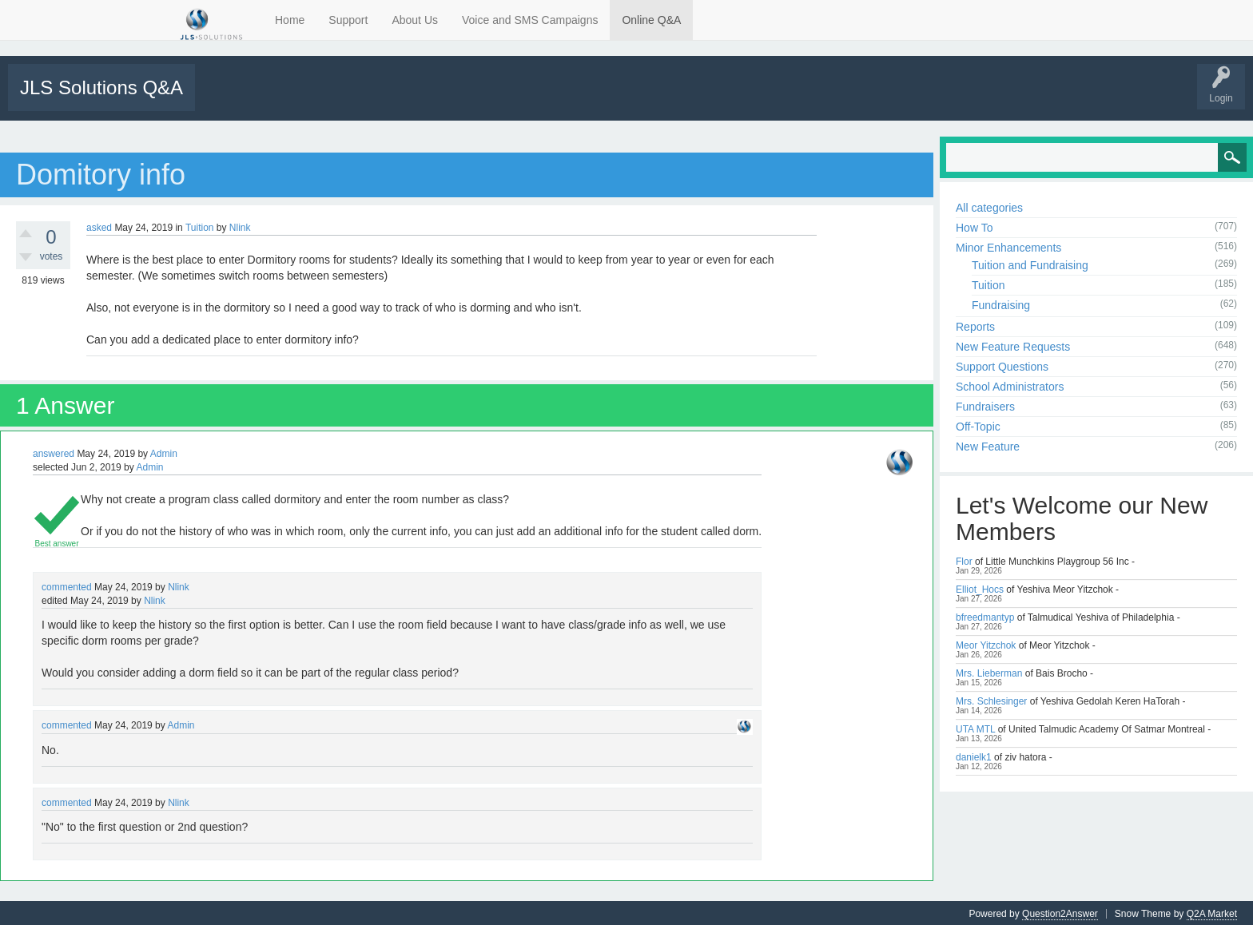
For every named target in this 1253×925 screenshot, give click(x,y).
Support (348, 20)
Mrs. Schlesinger (991, 699)
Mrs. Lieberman (989, 671)
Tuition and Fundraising (1030, 263)
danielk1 (974, 755)
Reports (975, 325)
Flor (964, 560)
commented (67, 585)
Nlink (240, 226)
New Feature (988, 445)
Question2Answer (1060, 912)
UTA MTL (975, 727)
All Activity (226, 98)
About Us (415, 20)
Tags (341, 98)
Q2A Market (1212, 912)
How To (974, 226)
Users (448, 98)
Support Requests (517, 98)
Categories (394, 98)
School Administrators (1010, 385)
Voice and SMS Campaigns (530, 20)
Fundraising (1001, 303)
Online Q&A (651, 20)
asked (99, 226)
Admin (163, 452)
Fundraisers (985, 405)
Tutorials (585, 98)
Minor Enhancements (1008, 246)
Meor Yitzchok (986, 643)
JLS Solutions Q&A (101, 87)
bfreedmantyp (985, 615)
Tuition (199, 226)
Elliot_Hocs (980, 588)
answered (53, 452)
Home (289, 20)
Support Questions (1002, 365)
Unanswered (284, 98)
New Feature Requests (1013, 345)
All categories (989, 206)
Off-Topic (978, 425)
